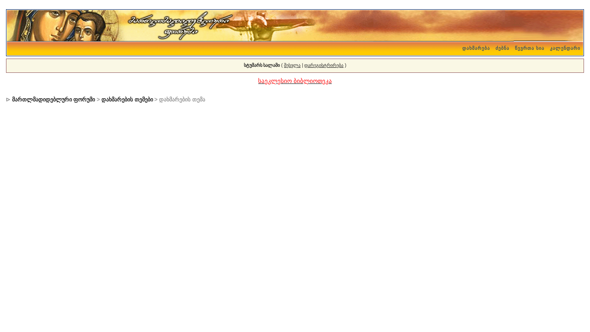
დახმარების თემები (127, 99)
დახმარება (476, 48)
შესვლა (292, 65)
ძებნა (502, 48)
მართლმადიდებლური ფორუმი (53, 99)
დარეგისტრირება (323, 65)
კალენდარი (565, 48)
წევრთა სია (529, 48)
